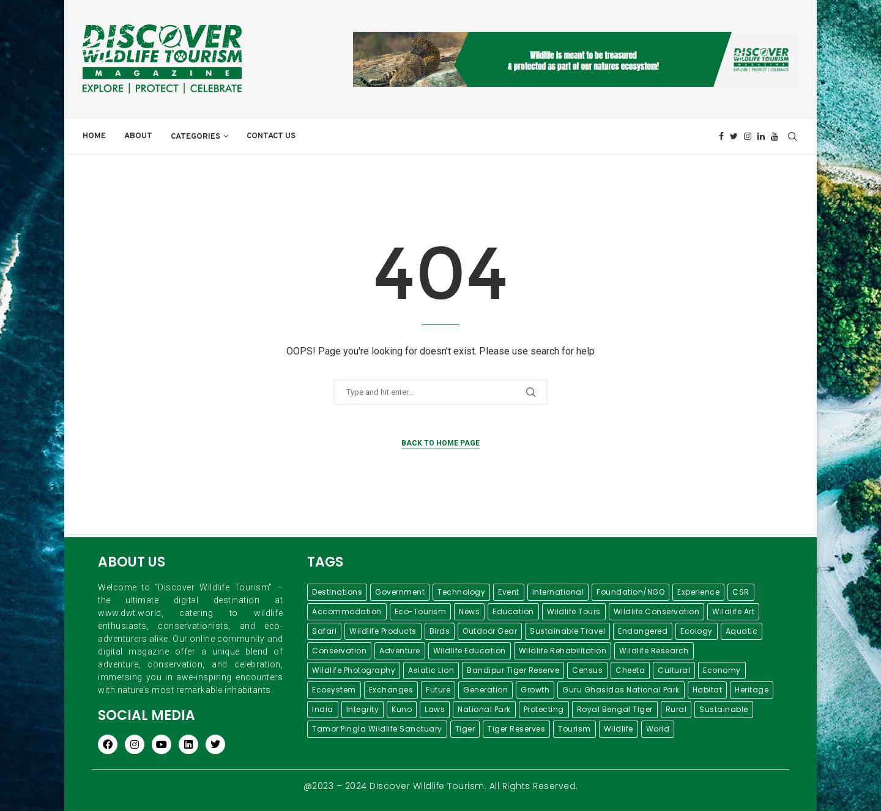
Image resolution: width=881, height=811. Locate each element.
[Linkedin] (761, 136)
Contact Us (271, 136)
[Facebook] (721, 136)
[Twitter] (734, 136)
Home (94, 136)
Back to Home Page (440, 443)
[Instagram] (747, 136)
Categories (195, 137)
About (138, 136)
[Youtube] (774, 136)
